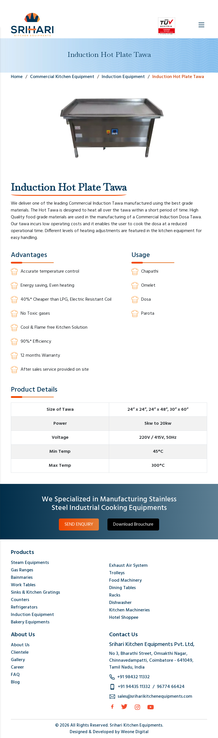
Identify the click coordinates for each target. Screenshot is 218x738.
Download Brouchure (133, 524)
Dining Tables (122, 588)
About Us (20, 645)
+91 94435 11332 (134, 686)
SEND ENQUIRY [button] (79, 524)
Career (17, 667)
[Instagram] (137, 707)
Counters (20, 600)
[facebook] (112, 706)
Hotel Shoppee (123, 617)
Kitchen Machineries (129, 610)
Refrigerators (24, 607)
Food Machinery (125, 580)
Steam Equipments (30, 563)
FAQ (15, 675)
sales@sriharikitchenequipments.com (155, 696)
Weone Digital (135, 732)
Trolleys (117, 573)
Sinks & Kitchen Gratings (35, 592)
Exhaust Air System (128, 565)
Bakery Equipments (30, 622)
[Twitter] (124, 706)
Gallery (18, 660)
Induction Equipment (32, 615)
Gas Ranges (22, 570)
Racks (114, 595)
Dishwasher (120, 603)
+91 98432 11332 (133, 677)
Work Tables (23, 585)
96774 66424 (171, 686)
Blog (15, 682)
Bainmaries (22, 577)
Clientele (20, 652)
